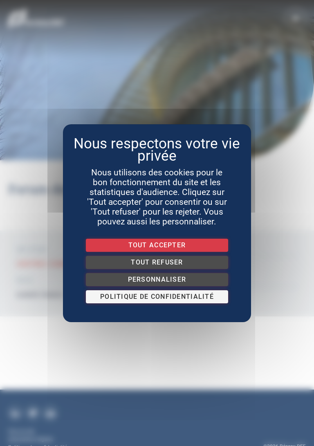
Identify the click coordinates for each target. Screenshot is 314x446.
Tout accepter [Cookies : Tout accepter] (157, 245)
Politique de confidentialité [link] (157, 296)
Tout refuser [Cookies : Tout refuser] (157, 262)
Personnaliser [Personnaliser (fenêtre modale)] (157, 279)
